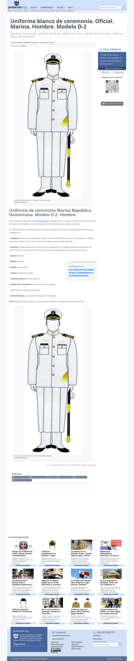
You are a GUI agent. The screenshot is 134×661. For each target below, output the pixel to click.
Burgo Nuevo (76, 649)
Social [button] (33, 7)
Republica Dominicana (23, 480)
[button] (52, 125)
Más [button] (70, 7)
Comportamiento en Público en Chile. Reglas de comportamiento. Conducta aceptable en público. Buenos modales (110, 614)
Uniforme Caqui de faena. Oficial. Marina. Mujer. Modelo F (80, 611)
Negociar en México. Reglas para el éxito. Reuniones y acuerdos (51, 582)
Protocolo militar (39, 477)
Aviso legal (54, 642)
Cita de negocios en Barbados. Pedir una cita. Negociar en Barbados (109, 583)
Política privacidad (57, 644)
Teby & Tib (75, 644)
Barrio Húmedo (77, 642)
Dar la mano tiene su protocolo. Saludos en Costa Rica (51, 611)
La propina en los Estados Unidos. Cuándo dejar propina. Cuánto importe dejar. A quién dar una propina (81, 555)
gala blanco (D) (42, 221)
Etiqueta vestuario (21, 477)
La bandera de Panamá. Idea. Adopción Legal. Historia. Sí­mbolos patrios (81, 583)
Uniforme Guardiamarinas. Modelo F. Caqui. (49, 553)
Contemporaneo (66, 477)
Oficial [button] (60, 7)
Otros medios (81, 477)
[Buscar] (111, 7)
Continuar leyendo (22, 565)
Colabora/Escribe (57, 646)
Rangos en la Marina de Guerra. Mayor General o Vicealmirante (22, 553)
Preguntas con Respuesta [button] (112, 103)
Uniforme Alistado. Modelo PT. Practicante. (22, 610)
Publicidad (96, 635)
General (53, 477)
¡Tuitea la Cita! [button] (118, 72)
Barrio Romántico (78, 646)
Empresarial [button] (47, 7)
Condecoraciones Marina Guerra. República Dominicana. (22, 582)
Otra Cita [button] (105, 72)
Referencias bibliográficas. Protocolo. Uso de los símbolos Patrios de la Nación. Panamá (109, 555)
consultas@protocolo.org (61, 635)
